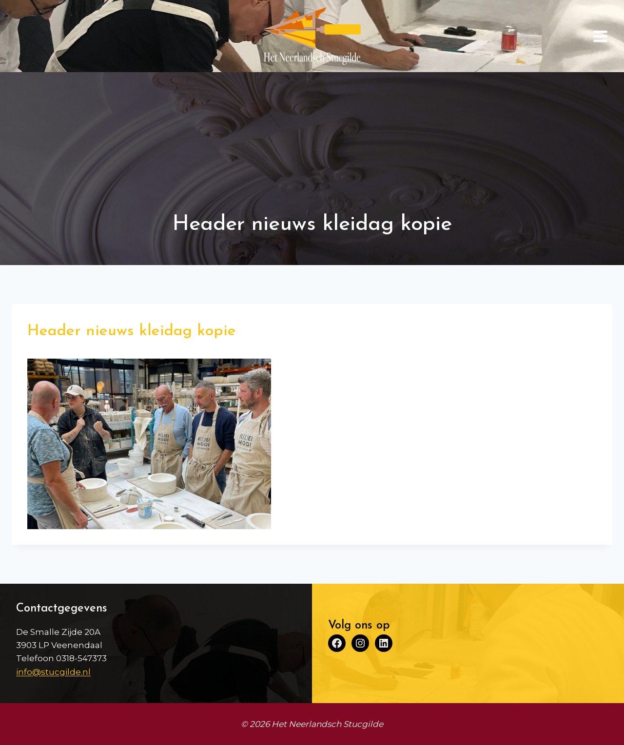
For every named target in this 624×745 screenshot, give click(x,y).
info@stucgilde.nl (53, 672)
